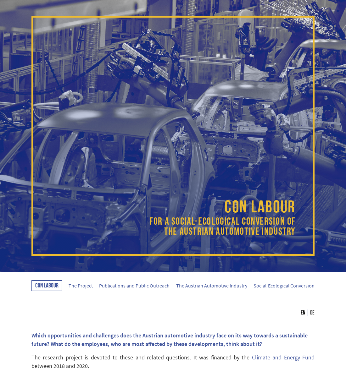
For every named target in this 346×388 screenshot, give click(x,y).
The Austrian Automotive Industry (211, 285)
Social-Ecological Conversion (284, 285)
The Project (81, 285)
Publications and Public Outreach (134, 285)
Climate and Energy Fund (283, 357)
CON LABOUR (47, 286)
